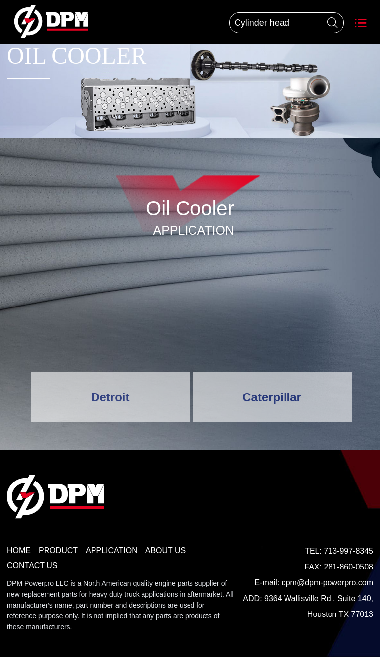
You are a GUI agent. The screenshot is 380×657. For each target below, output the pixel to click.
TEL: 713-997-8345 (339, 551)
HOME (19, 550)
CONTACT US (32, 565)
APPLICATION (112, 550)
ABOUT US (165, 550)
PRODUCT (58, 550)
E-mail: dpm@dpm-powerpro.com (314, 582)
